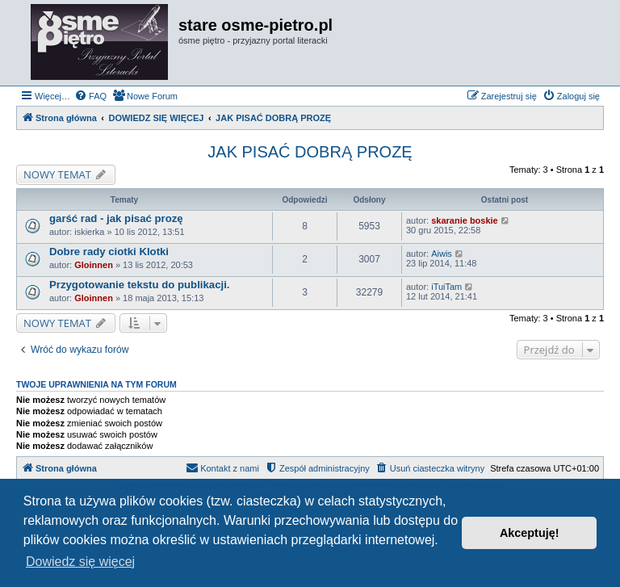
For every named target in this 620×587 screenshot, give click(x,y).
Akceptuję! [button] (529, 532)
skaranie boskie (464, 220)
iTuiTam (446, 286)
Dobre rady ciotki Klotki (109, 251)
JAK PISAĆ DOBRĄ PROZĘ (309, 152)
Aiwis (441, 253)
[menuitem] (90, 96)
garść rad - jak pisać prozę (116, 218)
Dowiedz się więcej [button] (80, 561)
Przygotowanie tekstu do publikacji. (139, 285)
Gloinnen (93, 265)
